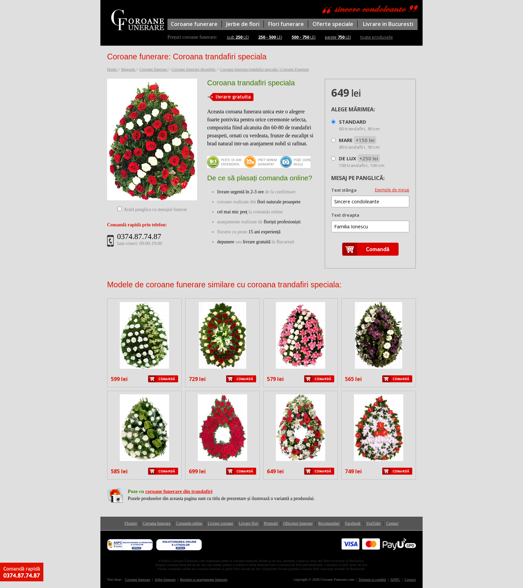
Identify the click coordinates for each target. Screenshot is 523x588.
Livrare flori (248, 523)
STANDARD (359, 125)
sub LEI (238, 37)
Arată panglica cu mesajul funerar (155, 209)
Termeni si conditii (372, 579)
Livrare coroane (220, 523)
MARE (359, 143)
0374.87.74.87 (139, 236)
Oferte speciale (333, 24)
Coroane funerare (194, 24)
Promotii (271, 523)
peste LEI (338, 37)
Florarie (130, 523)
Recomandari (329, 523)
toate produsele (376, 37)
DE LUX (361, 161)
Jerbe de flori (242, 24)
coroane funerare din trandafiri (178, 491)
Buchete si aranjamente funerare (203, 579)
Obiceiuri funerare (298, 523)
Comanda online (189, 523)
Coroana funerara (156, 523)
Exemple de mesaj (392, 190)
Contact (392, 523)
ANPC (395, 579)
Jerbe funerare (165, 579)
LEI (270, 37)
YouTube (373, 523)
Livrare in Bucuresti (388, 24)
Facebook (353, 523)
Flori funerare (286, 24)
